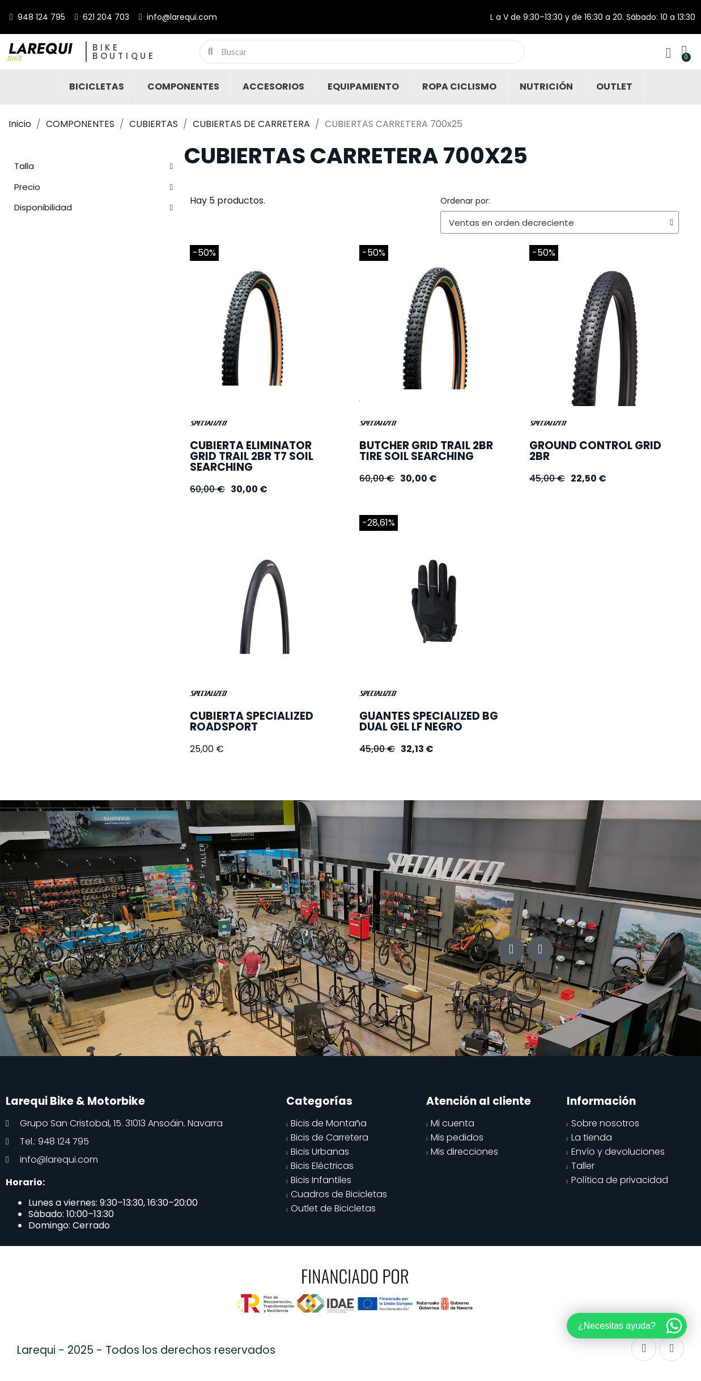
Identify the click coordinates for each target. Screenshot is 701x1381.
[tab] (93, 166)
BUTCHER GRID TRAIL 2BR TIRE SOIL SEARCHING (426, 451)
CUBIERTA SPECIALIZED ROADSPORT (251, 721)
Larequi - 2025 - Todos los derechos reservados (146, 1350)
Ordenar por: (465, 200)
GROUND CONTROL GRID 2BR (595, 451)
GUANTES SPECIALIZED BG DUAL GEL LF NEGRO (428, 721)
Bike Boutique (124, 51)
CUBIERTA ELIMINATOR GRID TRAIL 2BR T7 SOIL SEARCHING (251, 456)
